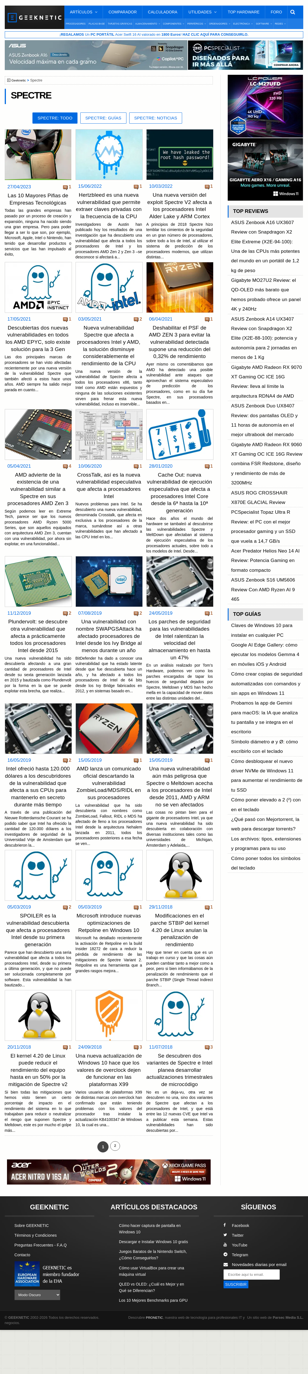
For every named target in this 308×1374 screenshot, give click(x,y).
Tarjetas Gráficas (120, 23)
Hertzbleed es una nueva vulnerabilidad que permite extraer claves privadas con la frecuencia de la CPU (109, 210)
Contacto (23, 1286)
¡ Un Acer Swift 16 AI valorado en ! (154, 35)
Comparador (123, 12)
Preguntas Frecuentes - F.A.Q (43, 1276)
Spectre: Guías (103, 118)
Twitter (234, 1266)
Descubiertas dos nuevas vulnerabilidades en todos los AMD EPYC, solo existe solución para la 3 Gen (38, 349)
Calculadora (162, 12)
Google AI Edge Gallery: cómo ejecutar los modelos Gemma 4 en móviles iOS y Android (264, 467)
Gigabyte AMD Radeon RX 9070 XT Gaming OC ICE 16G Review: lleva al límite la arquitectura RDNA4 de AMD (267, 301)
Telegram (237, 1286)
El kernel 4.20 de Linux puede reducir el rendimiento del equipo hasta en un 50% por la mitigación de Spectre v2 (38, 1094)
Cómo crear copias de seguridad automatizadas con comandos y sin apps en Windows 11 (264, 486)
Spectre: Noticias (158, 118)
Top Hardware (243, 12)
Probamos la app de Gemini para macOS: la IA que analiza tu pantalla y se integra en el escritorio (265, 504)
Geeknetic (20, 81)
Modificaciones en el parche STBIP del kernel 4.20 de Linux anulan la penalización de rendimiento (179, 955)
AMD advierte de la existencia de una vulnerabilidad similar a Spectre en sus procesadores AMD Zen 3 (38, 502)
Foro (276, 12)
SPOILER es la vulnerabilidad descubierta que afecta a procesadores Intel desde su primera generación (38, 955)
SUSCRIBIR (237, 1315)
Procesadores (76, 23)
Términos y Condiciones (38, 1266)
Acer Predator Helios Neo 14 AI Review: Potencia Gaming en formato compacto (266, 407)
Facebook (237, 1256)
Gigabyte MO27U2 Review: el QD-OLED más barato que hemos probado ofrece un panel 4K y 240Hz (266, 257)
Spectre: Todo (51, 118)
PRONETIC (155, 1361)
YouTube (236, 1276)
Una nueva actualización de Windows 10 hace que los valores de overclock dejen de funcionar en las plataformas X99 (109, 1094)
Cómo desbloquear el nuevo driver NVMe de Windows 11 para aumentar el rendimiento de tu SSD (267, 536)
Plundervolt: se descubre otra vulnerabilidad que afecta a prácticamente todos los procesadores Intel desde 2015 (38, 655)
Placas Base (97, 23)
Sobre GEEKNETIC (33, 1256)
